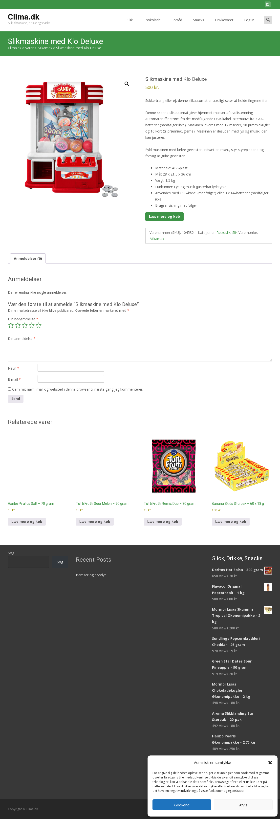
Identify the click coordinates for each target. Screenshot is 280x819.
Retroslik (223, 232)
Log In (249, 24)
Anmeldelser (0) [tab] (28, 258)
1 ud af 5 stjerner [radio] (11, 325)
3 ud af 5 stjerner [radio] (25, 325)
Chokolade (152, 24)
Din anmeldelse (22, 338)
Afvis (243, 804)
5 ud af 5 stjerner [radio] (39, 325)
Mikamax (157, 238)
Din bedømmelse (23, 319)
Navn (13, 368)
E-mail (14, 379)
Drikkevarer (224, 24)
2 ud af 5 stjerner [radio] (18, 325)
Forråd (177, 24)
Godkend (182, 804)
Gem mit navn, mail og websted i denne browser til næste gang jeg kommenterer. (77, 389)
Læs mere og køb (164, 216)
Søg (11, 553)
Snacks (198, 24)
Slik (130, 24)
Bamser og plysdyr (91, 575)
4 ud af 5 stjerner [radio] (32, 325)
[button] (270, 762)
